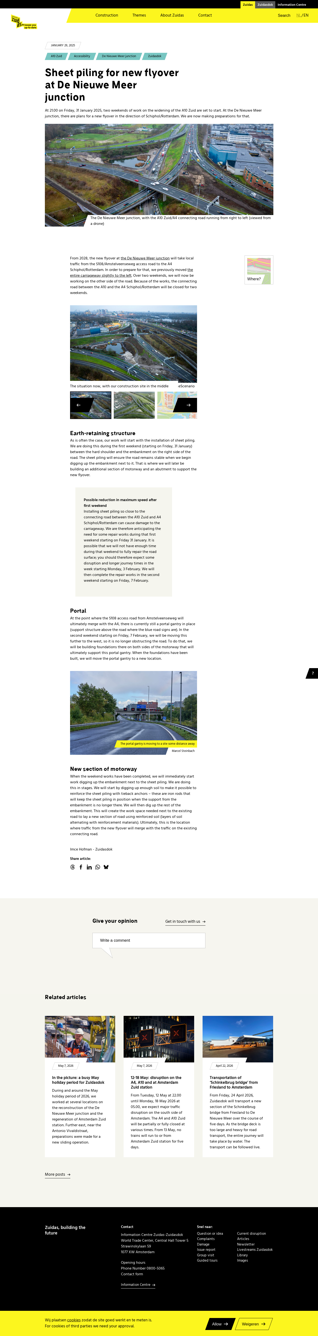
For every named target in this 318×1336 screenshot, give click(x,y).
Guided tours (207, 1260)
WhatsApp (97, 867)
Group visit (205, 1255)
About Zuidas (172, 15)
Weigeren (250, 1324)
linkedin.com (89, 867)
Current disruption (251, 1233)
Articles (243, 1239)
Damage (203, 1244)
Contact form (132, 1274)
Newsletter (246, 1244)
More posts (55, 1174)
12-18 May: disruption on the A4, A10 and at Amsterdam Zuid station (156, 1082)
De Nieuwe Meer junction (119, 56)
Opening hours (133, 1262)
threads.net (72, 867)
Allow (217, 1324)
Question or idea (210, 1233)
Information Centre (292, 4)
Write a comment (115, 940)
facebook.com (80, 867)
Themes (139, 15)
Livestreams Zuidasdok (255, 1249)
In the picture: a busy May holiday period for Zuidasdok (78, 1080)
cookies (74, 1320)
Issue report (206, 1249)
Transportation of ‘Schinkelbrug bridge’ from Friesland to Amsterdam (234, 1082)
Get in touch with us (182, 921)
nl (298, 15)
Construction (107, 15)
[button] (281, 15)
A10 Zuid (56, 56)
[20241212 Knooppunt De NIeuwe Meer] (159, 175)
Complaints (206, 1239)
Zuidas (248, 4)
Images (242, 1260)
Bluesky (106, 867)
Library (242, 1255)
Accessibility (82, 56)
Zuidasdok (265, 4)
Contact (205, 15)
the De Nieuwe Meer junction (145, 258)
